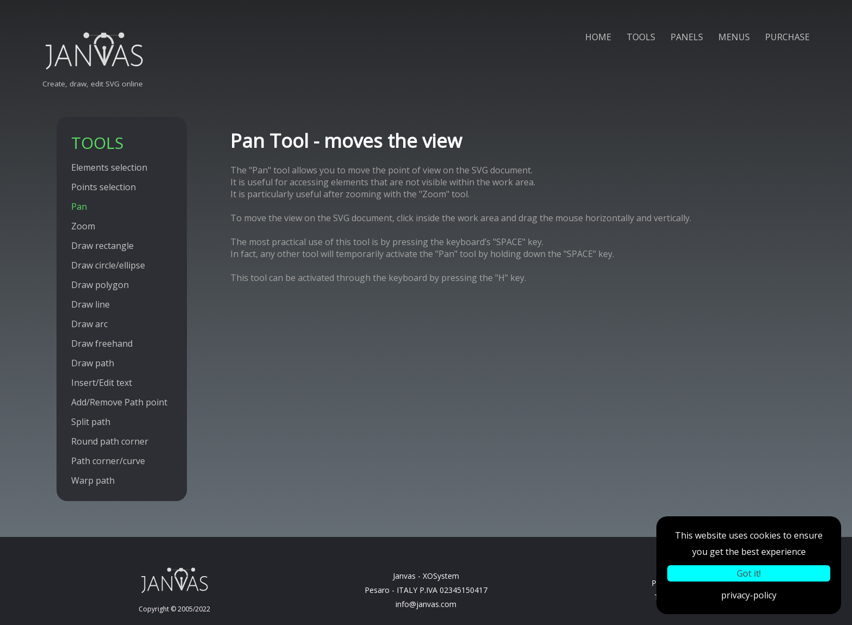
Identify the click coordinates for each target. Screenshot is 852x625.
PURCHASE (787, 37)
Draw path (92, 363)
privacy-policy (748, 595)
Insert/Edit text (101, 383)
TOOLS (641, 37)
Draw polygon (100, 285)
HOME (598, 37)
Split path (90, 422)
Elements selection (109, 167)
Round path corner (109, 441)
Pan (79, 206)
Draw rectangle (102, 246)
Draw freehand (102, 343)
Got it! (749, 573)
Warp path (93, 480)
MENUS (734, 37)
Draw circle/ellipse (108, 265)
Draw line (90, 304)
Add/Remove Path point (119, 402)
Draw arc (89, 324)
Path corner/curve (108, 461)
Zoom (83, 226)
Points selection (103, 187)
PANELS (687, 37)
